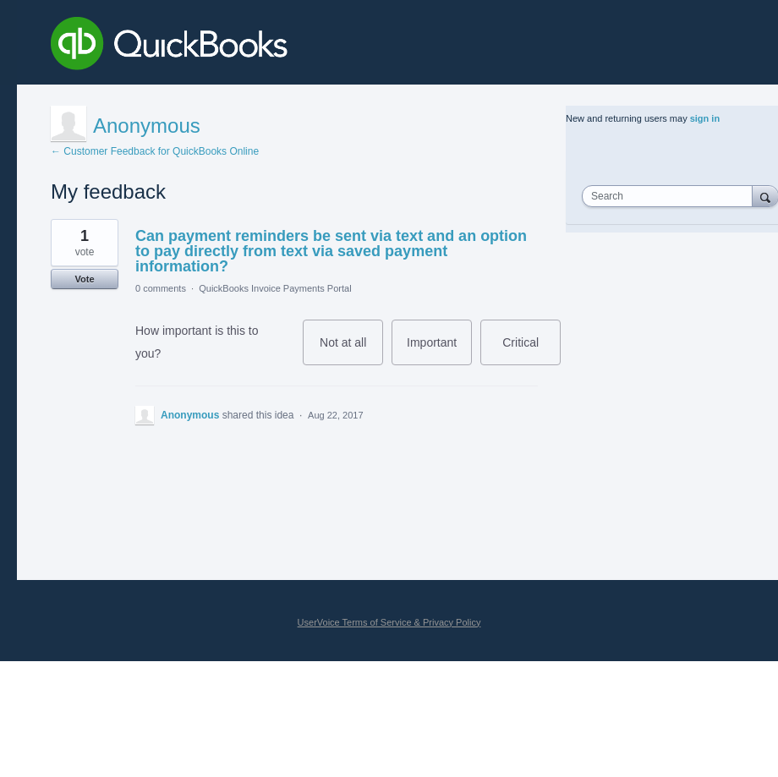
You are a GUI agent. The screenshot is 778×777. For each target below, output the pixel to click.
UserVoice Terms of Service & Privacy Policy (389, 622)
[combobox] (671, 196)
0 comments (160, 288)
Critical (531, 350)
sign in (705, 118)
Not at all (351, 350)
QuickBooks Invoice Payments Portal (275, 288)
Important (439, 350)
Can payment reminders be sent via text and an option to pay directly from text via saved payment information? (331, 251)
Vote (84, 279)
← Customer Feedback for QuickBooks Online (155, 151)
